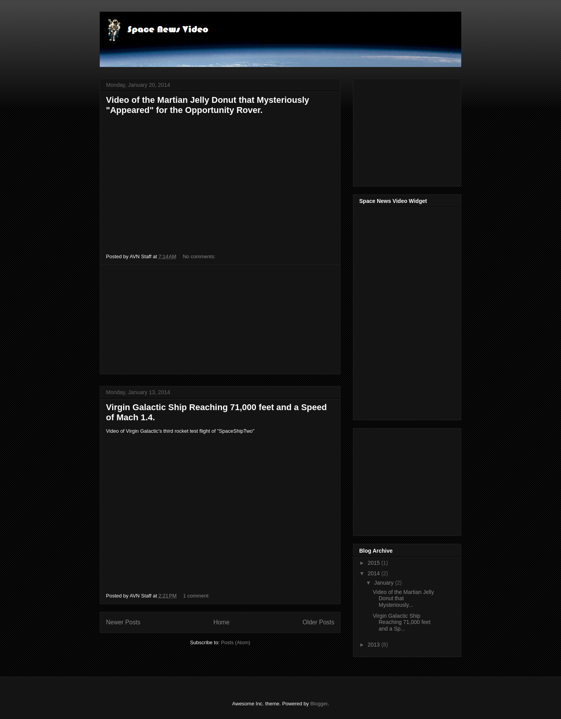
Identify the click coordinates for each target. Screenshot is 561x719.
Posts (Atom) (235, 642)
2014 (374, 573)
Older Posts (318, 622)
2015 (374, 563)
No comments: (200, 256)
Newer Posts (123, 622)
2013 (374, 644)
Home (221, 622)
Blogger (318, 704)
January (384, 583)
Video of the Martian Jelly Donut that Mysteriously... (403, 598)
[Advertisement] (220, 319)
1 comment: (197, 596)
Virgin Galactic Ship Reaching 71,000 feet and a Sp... (401, 622)
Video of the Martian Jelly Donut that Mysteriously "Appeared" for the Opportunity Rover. (207, 105)
